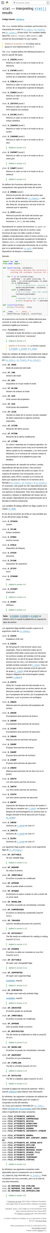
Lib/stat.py (20, 19)
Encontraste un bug (39, 1228)
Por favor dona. (41, 1221)
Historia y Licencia (23, 1214)
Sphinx (40, 1231)
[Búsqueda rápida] (30, 3)
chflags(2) (13, 1092)
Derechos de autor (14, 1201)
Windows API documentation (20, 1109)
